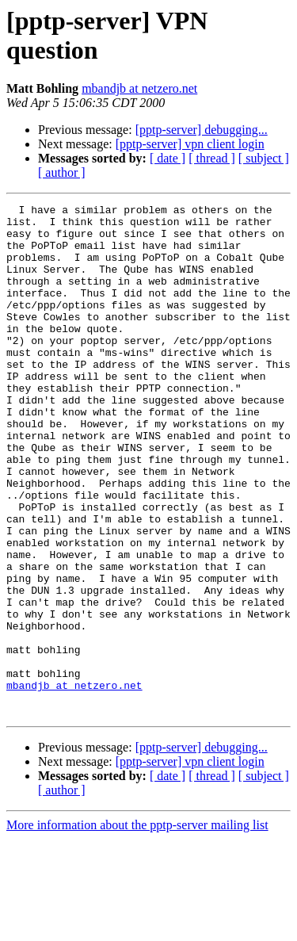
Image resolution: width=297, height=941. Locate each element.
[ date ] (167, 158)
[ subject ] (263, 158)
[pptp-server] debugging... (201, 129)
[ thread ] (211, 158)
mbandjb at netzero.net (139, 88)
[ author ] (62, 172)
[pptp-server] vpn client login (190, 144)
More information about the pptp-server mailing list (137, 927)
